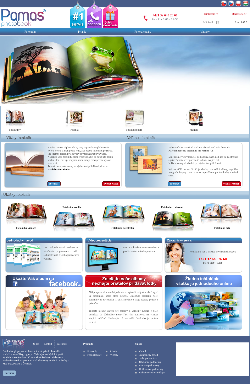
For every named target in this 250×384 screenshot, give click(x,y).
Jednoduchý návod (148, 354)
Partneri (9, 373)
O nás (36, 343)
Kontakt (48, 343)
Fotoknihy (30, 31)
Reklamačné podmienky (151, 369)
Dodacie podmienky (149, 365)
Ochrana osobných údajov (152, 372)
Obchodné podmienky (150, 362)
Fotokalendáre (142, 31)
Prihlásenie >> (211, 13)
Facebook (62, 343)
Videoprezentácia (147, 358)
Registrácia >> (239, 13)
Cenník (142, 351)
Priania (82, 31)
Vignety (205, 31)
